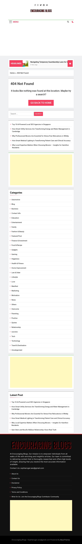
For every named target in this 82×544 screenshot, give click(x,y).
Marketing (15, 291)
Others (14, 304)
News (14, 300)
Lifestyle (15, 277)
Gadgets (15, 250)
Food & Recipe (17, 245)
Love (13, 282)
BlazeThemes (65, 540)
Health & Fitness (18, 263)
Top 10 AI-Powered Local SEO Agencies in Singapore (31, 124)
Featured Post (17, 236)
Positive (14, 318)
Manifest (15, 286)
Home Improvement (19, 268)
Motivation (15, 295)
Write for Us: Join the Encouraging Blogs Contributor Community (35, 497)
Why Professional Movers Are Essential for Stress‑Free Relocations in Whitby (40, 136)
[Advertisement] (41, 40)
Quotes (14, 323)
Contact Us (16, 478)
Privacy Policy (17, 488)
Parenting (15, 314)
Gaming (14, 254)
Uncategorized (17, 350)
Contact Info (16, 213)
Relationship (16, 327)
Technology (16, 341)
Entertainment (17, 222)
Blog (13, 204)
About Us (15, 474)
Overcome (15, 309)
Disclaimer (15, 483)
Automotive (16, 200)
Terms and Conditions (20, 492)
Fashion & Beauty (18, 232)
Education (15, 218)
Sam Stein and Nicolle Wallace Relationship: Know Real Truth (34, 430)
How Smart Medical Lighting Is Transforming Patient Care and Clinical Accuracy (41, 141)
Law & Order (16, 273)
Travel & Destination (19, 345)
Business (15, 209)
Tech (13, 336)
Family (14, 227)
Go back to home (41, 102)
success (15, 332)
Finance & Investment (19, 241)
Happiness (15, 259)
